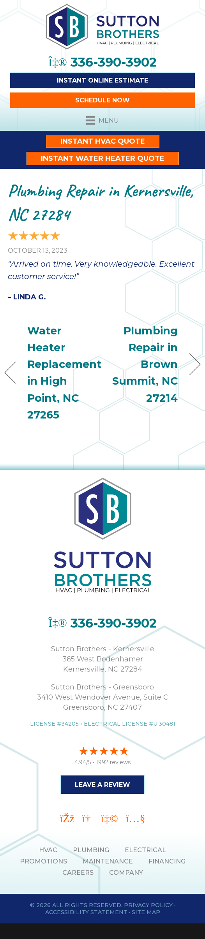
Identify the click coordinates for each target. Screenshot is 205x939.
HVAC (48, 850)
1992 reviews (113, 762)
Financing (167, 861)
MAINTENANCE (108, 861)
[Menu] (102, 120)
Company (126, 872)
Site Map (146, 912)
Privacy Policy (148, 905)
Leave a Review (102, 784)
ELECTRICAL (145, 850)
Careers (78, 872)
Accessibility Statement (86, 912)
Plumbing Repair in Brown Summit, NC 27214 (143, 364)
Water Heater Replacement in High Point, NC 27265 (64, 372)
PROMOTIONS (43, 861)
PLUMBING (91, 850)
